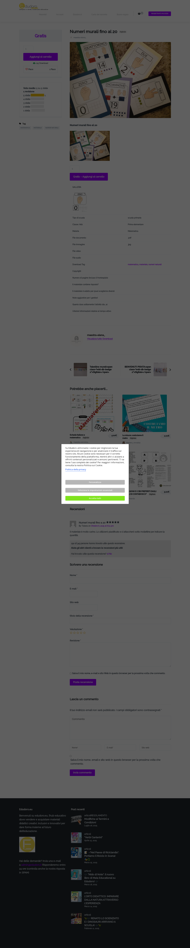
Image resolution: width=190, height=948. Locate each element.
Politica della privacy (75, 469)
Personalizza (95, 482)
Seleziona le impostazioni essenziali (95, 490)
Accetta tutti (95, 498)
